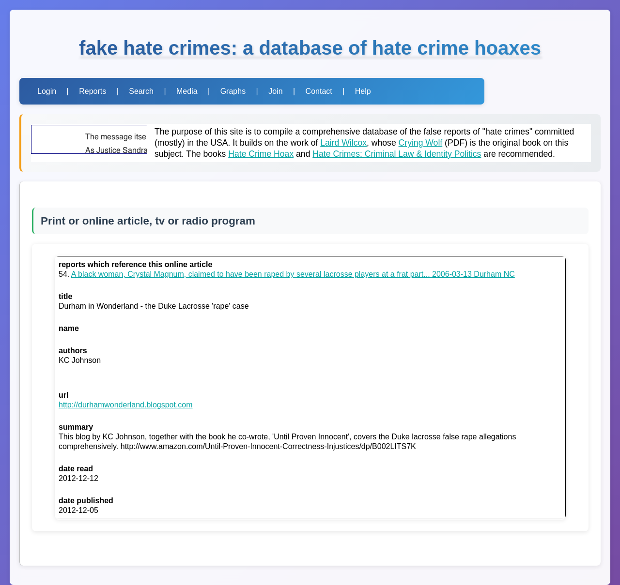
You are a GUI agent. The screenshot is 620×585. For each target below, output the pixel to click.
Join (275, 91)
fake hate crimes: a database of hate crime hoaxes (310, 48)
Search (141, 91)
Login (46, 91)
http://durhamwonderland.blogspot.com (126, 405)
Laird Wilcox (343, 143)
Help (363, 91)
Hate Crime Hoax (261, 154)
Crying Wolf (421, 143)
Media (187, 91)
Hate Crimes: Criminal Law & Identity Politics (396, 154)
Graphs (233, 91)
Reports (92, 91)
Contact (319, 91)
